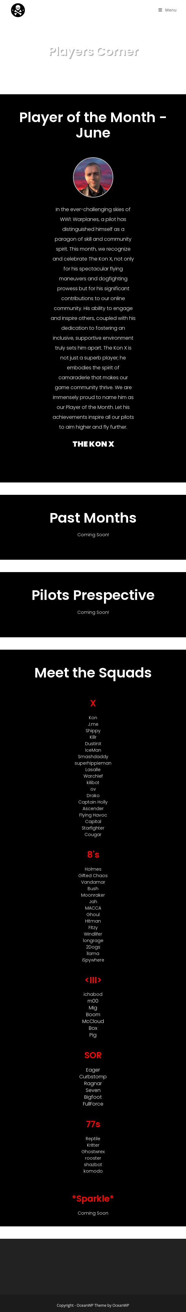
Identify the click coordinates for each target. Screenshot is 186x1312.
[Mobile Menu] (167, 10)
